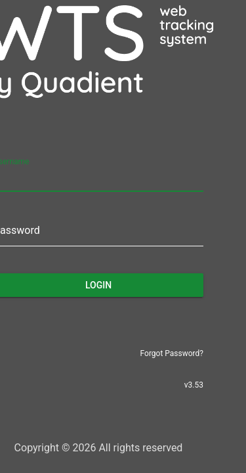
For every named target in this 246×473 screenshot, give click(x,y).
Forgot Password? (171, 353)
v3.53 (193, 385)
